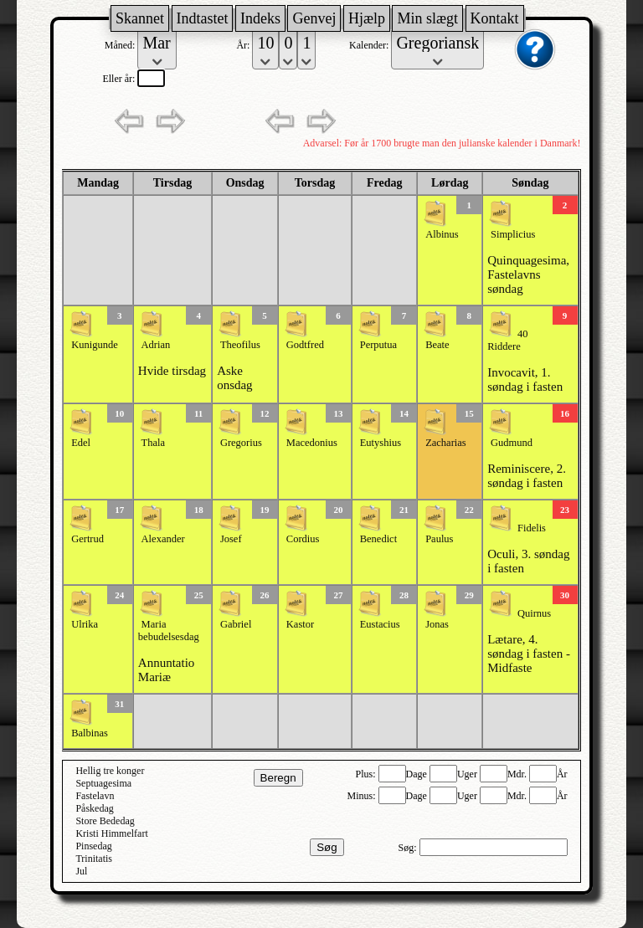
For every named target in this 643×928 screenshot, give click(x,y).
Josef (231, 539)
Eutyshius (380, 443)
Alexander (163, 539)
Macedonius (311, 443)
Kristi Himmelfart (111, 833)
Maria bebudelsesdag (168, 630)
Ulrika (84, 624)
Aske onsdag (235, 378)
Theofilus (240, 345)
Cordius (303, 539)
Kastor (300, 624)
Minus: (362, 796)
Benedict (378, 539)
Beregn (278, 778)
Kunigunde (94, 345)
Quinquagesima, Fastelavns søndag (528, 274)
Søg (326, 847)
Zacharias (445, 443)
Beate (437, 345)
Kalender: (370, 45)
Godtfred (305, 345)
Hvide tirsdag (172, 370)
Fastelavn (94, 796)
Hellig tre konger (109, 771)
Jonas (437, 624)
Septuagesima (103, 783)
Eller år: (119, 79)
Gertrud (87, 539)
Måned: (121, 45)
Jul (81, 871)
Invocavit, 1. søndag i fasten (525, 379)
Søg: (409, 848)
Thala (153, 443)
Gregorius (241, 443)
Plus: (367, 774)
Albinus (442, 234)
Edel (80, 443)
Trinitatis (93, 858)
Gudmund (511, 443)
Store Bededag (104, 821)
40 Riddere (507, 340)
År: (244, 45)
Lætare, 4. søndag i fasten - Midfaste (528, 653)
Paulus (439, 539)
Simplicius (513, 234)
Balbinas (89, 733)
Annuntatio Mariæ (166, 670)
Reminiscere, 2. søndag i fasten (526, 476)
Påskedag (94, 808)
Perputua (378, 345)
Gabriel (235, 624)
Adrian (156, 345)
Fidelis (531, 528)
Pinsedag (93, 846)
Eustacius (380, 624)
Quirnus (534, 613)
